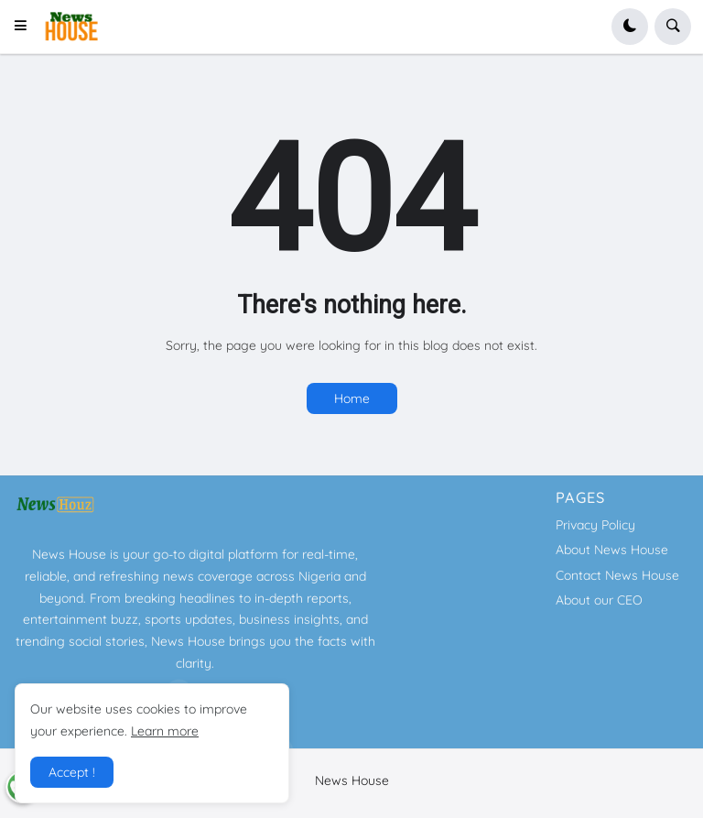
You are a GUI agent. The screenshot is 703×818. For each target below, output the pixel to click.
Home (352, 398)
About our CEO (599, 600)
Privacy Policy (595, 525)
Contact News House (617, 575)
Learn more (165, 731)
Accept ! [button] (72, 772)
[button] (26, 26)
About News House (612, 549)
